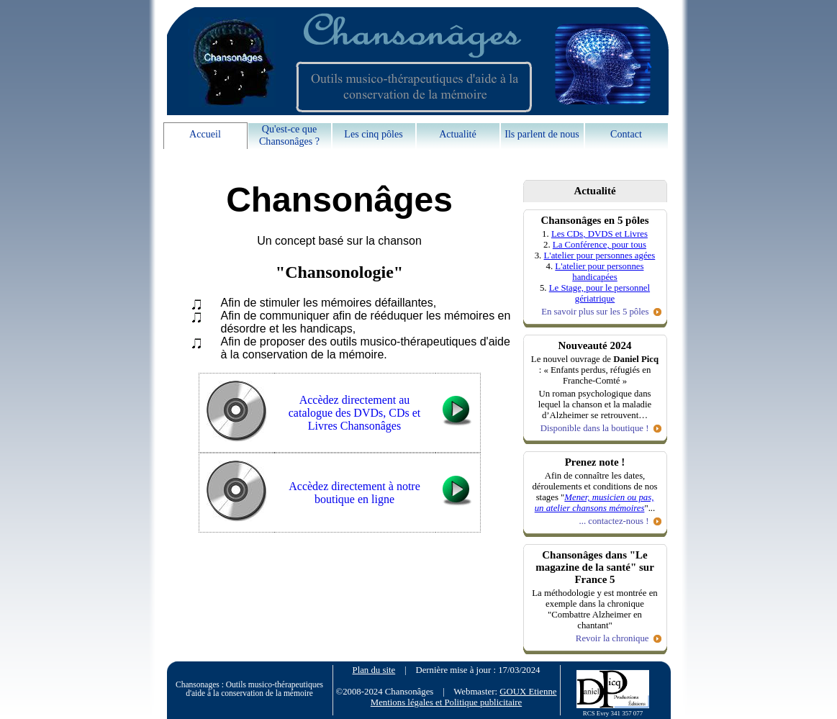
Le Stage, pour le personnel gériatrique (599, 293)
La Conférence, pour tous (599, 245)
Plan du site (374, 670)
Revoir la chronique (612, 638)
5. (544, 288)
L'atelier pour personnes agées (600, 255)
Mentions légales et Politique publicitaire (446, 702)
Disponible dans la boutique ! (594, 428)
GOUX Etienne (527, 692)
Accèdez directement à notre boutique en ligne (354, 492)
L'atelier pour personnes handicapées (599, 271)
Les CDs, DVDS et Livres (599, 234)
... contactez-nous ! (613, 521)
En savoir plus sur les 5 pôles (594, 312)
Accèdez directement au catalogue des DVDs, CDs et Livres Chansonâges (355, 413)
